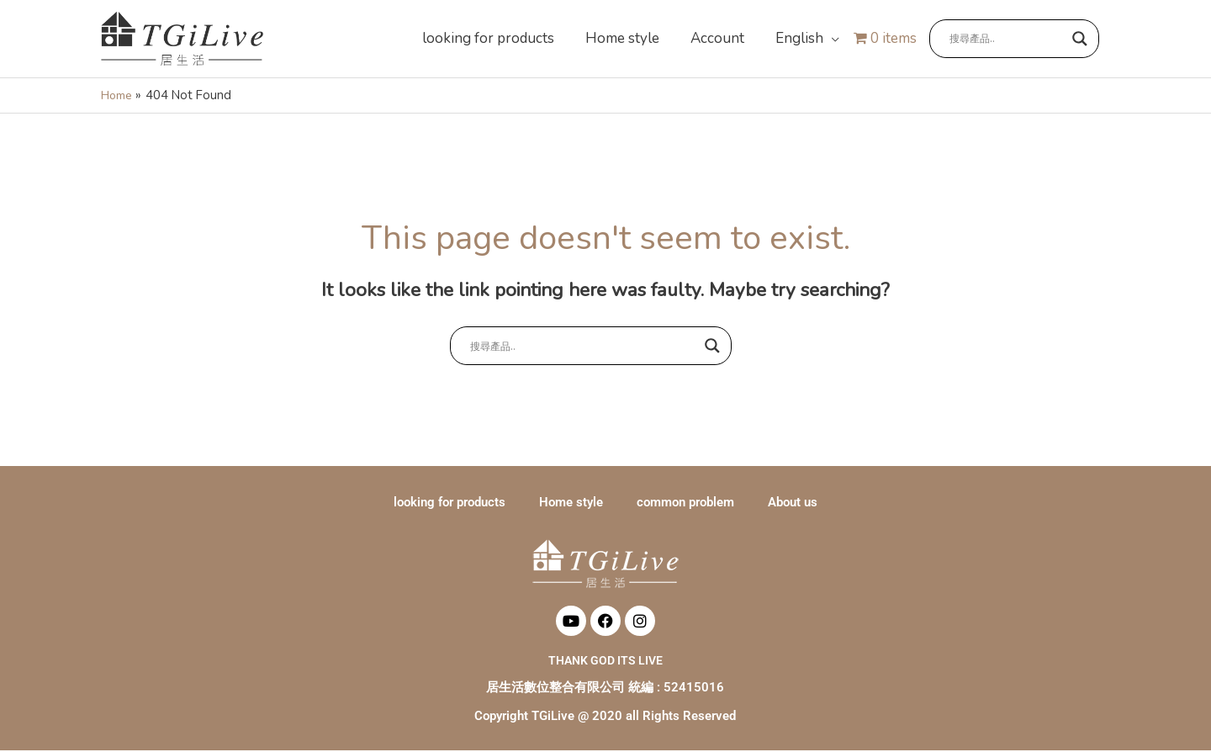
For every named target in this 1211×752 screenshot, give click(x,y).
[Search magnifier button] (1080, 39)
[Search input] (1006, 39)
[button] (806, 39)
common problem (685, 503)
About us (792, 503)
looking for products (449, 503)
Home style (571, 503)
